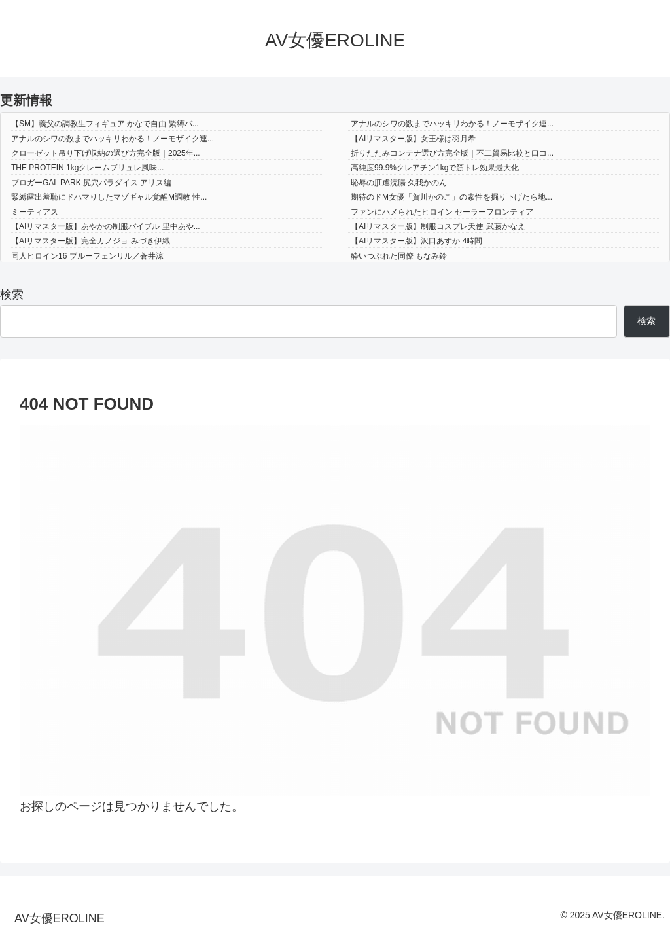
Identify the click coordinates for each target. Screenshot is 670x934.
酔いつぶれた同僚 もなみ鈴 (399, 255)
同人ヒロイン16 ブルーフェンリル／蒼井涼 (87, 255)
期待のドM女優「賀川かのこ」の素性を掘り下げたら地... (451, 197)
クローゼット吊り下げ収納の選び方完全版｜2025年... (105, 153)
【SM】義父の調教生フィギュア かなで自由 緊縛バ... (105, 123)
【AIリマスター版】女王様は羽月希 (413, 138)
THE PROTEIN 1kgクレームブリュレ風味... (87, 167)
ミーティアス (34, 212)
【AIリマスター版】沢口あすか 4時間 (416, 240)
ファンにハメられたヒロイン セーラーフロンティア (442, 212)
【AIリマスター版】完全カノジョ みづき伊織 (90, 240)
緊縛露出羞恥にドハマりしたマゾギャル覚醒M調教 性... (109, 197)
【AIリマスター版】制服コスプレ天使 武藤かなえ (438, 226)
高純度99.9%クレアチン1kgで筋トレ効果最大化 (435, 167)
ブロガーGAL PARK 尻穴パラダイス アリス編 (91, 182)
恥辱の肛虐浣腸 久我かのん (399, 182)
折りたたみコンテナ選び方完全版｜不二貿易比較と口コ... (452, 153)
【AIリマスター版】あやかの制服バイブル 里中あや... (105, 226)
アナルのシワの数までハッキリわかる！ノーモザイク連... (452, 123)
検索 (12, 294)
